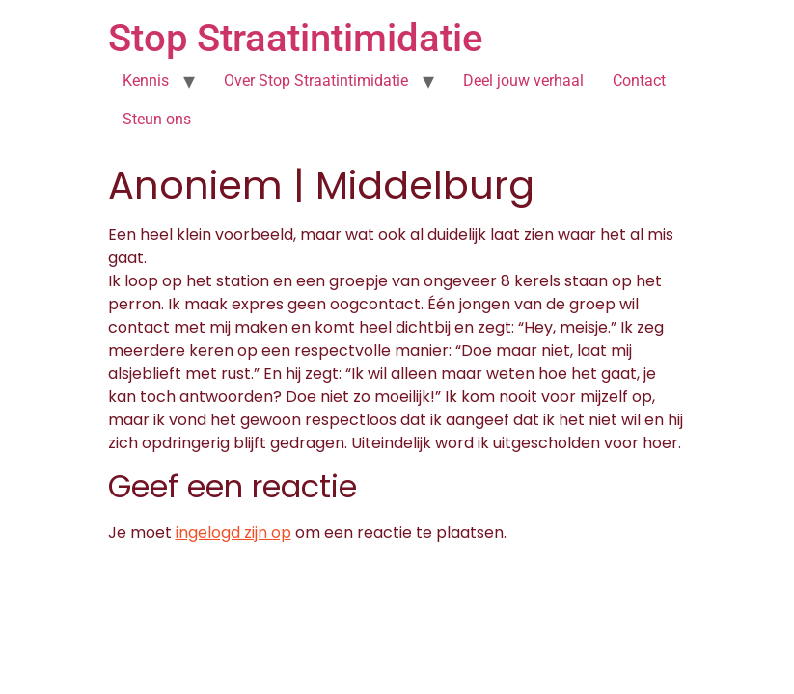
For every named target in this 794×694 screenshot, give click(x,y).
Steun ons (157, 119)
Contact (639, 80)
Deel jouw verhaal (523, 80)
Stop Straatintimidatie (295, 38)
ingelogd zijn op (233, 532)
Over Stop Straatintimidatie (316, 80)
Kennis (146, 80)
